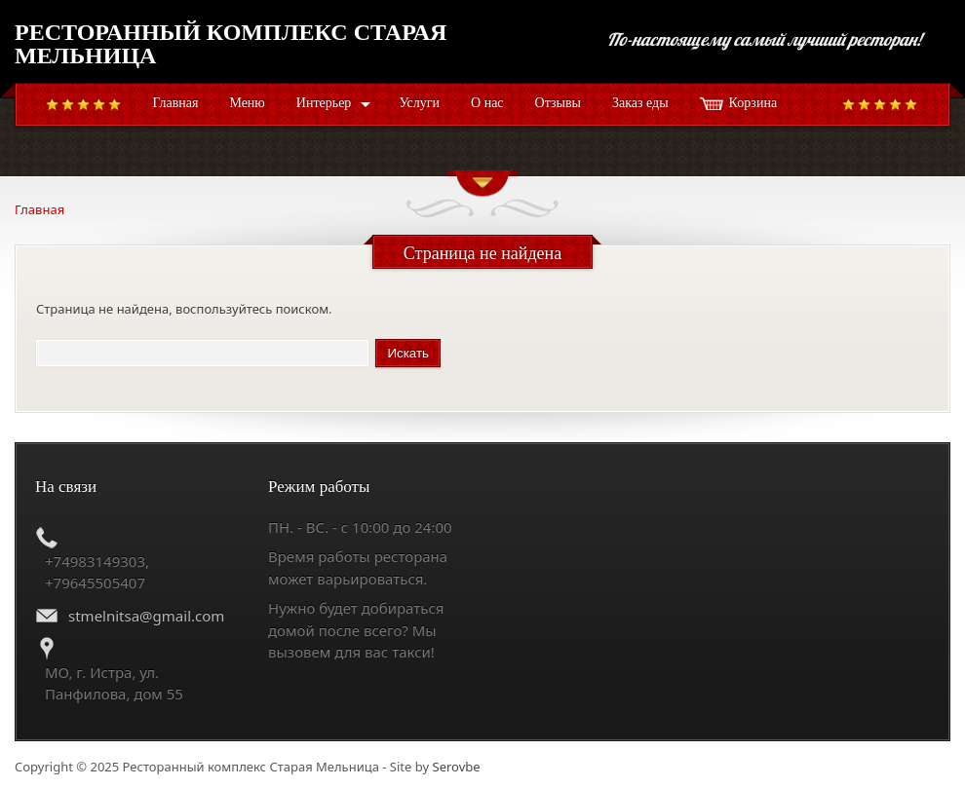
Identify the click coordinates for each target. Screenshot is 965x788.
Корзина (753, 102)
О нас (487, 102)
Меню (246, 102)
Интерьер (324, 102)
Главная (175, 102)
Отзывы (558, 102)
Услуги (419, 102)
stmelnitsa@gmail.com (146, 615)
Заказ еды (640, 102)
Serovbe (457, 766)
